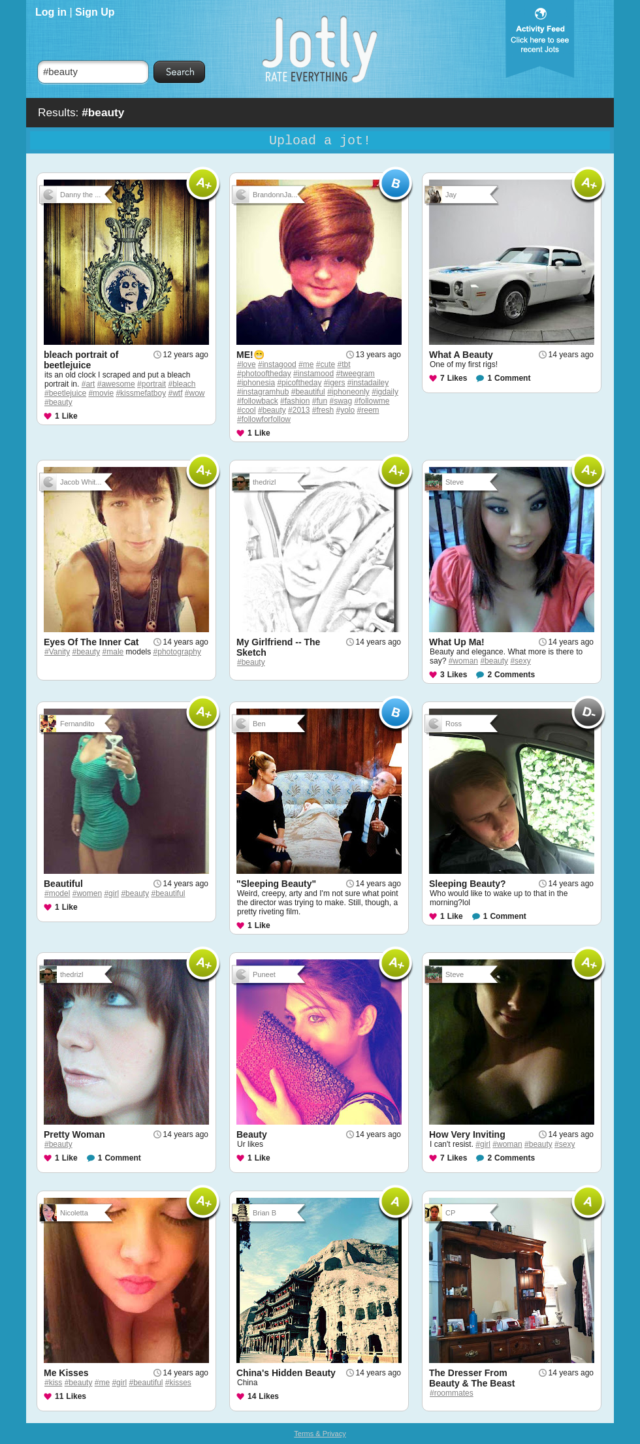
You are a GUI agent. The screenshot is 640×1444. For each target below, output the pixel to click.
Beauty (251, 1134)
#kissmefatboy (141, 393)
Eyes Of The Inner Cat (91, 642)
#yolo (345, 410)
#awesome (116, 384)
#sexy (520, 661)
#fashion (295, 401)
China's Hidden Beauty (286, 1373)
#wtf (175, 393)
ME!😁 (250, 354)
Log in (51, 12)
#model (57, 893)
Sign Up (94, 12)
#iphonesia (256, 382)
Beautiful (63, 883)
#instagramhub (263, 391)
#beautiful (308, 391)
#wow (195, 393)
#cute (325, 364)
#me (305, 364)
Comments (514, 674)
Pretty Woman (74, 1134)
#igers (334, 382)
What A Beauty (461, 354)
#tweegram (355, 373)
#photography (177, 651)
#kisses (178, 1382)
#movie (101, 393)
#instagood (277, 364)
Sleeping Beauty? (467, 883)
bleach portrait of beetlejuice (81, 359)
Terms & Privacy (319, 1433)
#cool (246, 410)
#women (87, 893)
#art (88, 384)
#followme (372, 401)
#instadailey (368, 382)
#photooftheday (264, 373)
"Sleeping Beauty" (276, 883)
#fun (319, 401)
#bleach (181, 384)
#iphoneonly (348, 391)
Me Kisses (66, 1373)
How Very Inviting (467, 1134)
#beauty (58, 402)
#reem (368, 410)
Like (70, 416)
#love (246, 364)
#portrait (151, 384)
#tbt (343, 364)
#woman (463, 661)
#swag (340, 401)
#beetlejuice (65, 393)
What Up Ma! (457, 642)
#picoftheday (299, 382)
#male (113, 651)
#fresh (323, 410)
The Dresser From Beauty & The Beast (472, 1378)
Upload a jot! (320, 141)
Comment (512, 378)
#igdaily (385, 391)
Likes (457, 378)
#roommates (451, 1393)
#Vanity (57, 651)
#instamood (313, 373)
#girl (111, 893)
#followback (257, 401)
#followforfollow (264, 419)
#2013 (299, 410)
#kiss (53, 1382)
